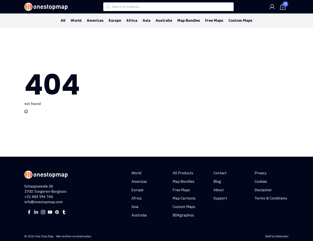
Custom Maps (240, 20)
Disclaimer (263, 190)
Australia (164, 20)
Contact (219, 173)
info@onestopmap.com (43, 201)
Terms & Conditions (271, 198)
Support (220, 198)
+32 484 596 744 (38, 196)
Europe (115, 20)
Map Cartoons (184, 198)
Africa (131, 20)
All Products (183, 173)
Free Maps (214, 20)
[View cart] (283, 7)
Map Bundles (188, 20)
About (218, 190)
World (76, 20)
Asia (146, 20)
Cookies (261, 181)
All (63, 20)
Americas (95, 20)
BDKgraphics (183, 215)
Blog (217, 181)
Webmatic (282, 236)
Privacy (260, 173)
